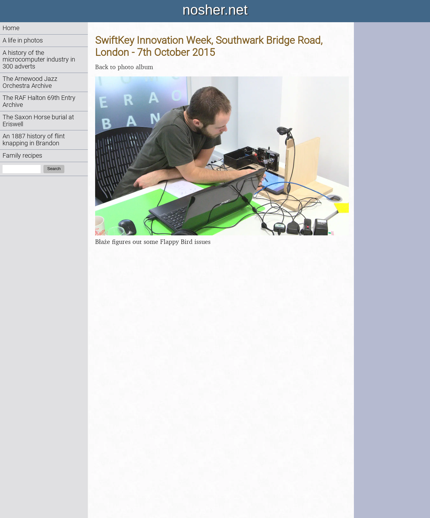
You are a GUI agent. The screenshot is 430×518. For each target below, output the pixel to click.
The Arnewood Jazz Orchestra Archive (30, 82)
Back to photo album (124, 67)
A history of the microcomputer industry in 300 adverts (39, 59)
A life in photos (23, 40)
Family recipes (22, 155)
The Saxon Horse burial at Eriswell (38, 121)
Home (11, 28)
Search (54, 168)
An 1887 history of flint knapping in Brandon (34, 140)
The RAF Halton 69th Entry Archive (39, 101)
